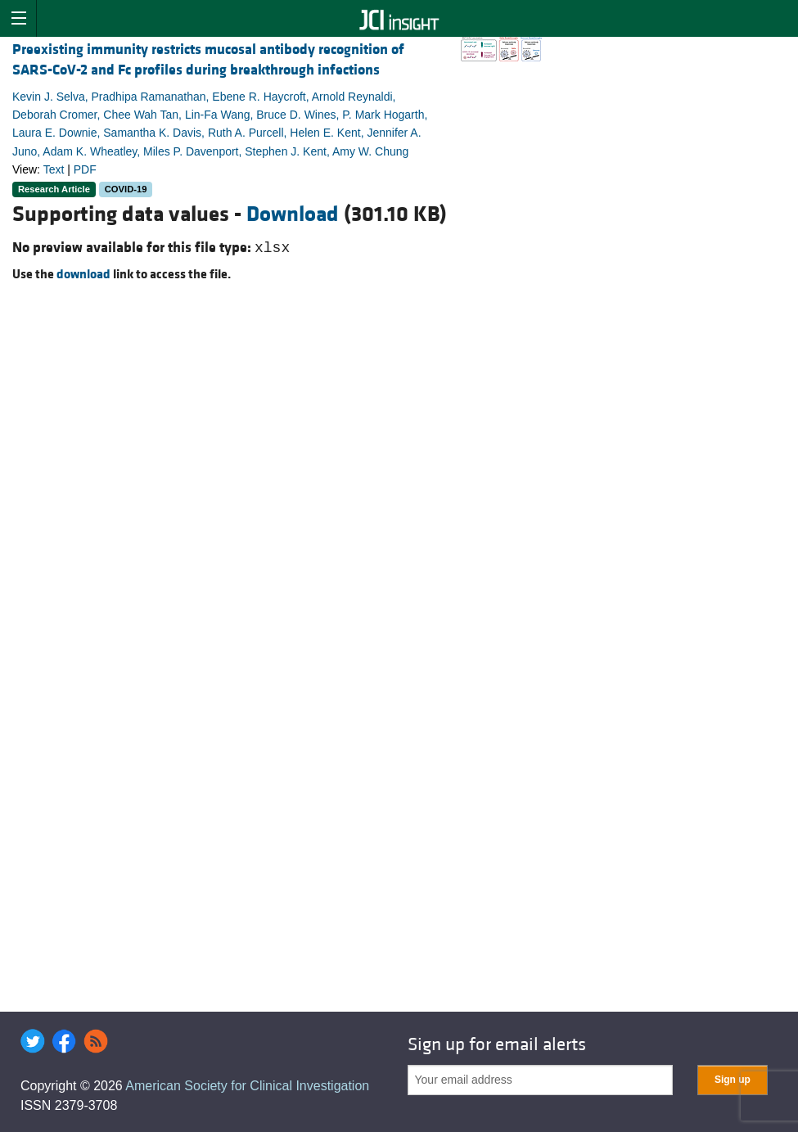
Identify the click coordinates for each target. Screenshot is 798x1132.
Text (54, 169)
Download (292, 214)
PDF (85, 169)
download (83, 274)
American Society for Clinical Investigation (247, 1086)
